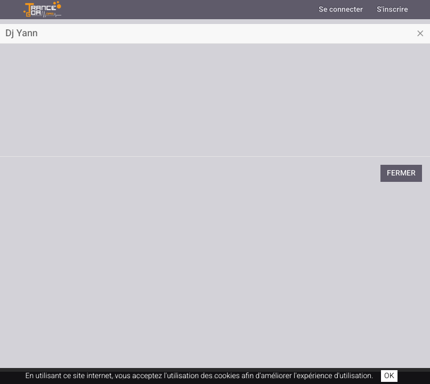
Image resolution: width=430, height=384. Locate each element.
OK (389, 375)
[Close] (420, 34)
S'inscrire (392, 9)
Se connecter (341, 9)
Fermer (401, 173)
